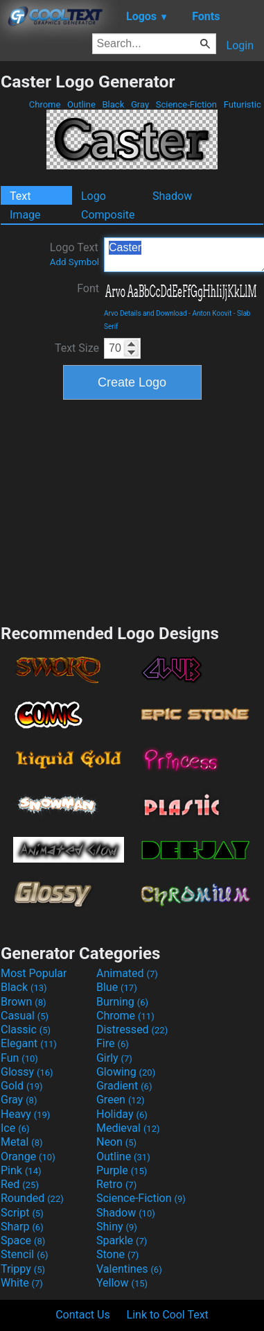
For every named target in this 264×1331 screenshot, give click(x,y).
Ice (15, 1128)
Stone (117, 1254)
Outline (81, 104)
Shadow (172, 196)
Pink (21, 1170)
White (22, 1282)
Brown (23, 1001)
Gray (140, 104)
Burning (122, 1001)
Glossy (27, 1071)
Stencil (24, 1254)
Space (23, 1240)
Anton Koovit (211, 313)
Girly (114, 1058)
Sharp (22, 1226)
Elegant (29, 1043)
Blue (116, 987)
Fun (19, 1058)
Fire (112, 1043)
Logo (93, 196)
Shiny (116, 1226)
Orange (28, 1156)
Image (25, 214)
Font (88, 288)
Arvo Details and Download (145, 313)
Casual (25, 1015)
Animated (127, 973)
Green (120, 1099)
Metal (22, 1141)
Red (20, 1184)
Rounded (32, 1198)
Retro (116, 1184)
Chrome (45, 104)
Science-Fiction (187, 104)
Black (113, 104)
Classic (26, 1029)
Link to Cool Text (168, 1314)
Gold (22, 1085)
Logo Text (74, 254)
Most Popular (34, 973)
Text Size (77, 348)
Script (22, 1212)
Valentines (129, 1268)
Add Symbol (74, 262)
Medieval (128, 1128)
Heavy (25, 1114)
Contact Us (82, 1314)
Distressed (132, 1029)
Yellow (122, 1282)
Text (20, 196)
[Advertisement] (132, 510)
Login (240, 45)
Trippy (23, 1268)
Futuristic (242, 104)
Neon (116, 1141)
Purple (121, 1170)
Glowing (125, 1071)
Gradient (124, 1085)
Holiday (122, 1114)
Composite (108, 214)
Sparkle (121, 1240)
